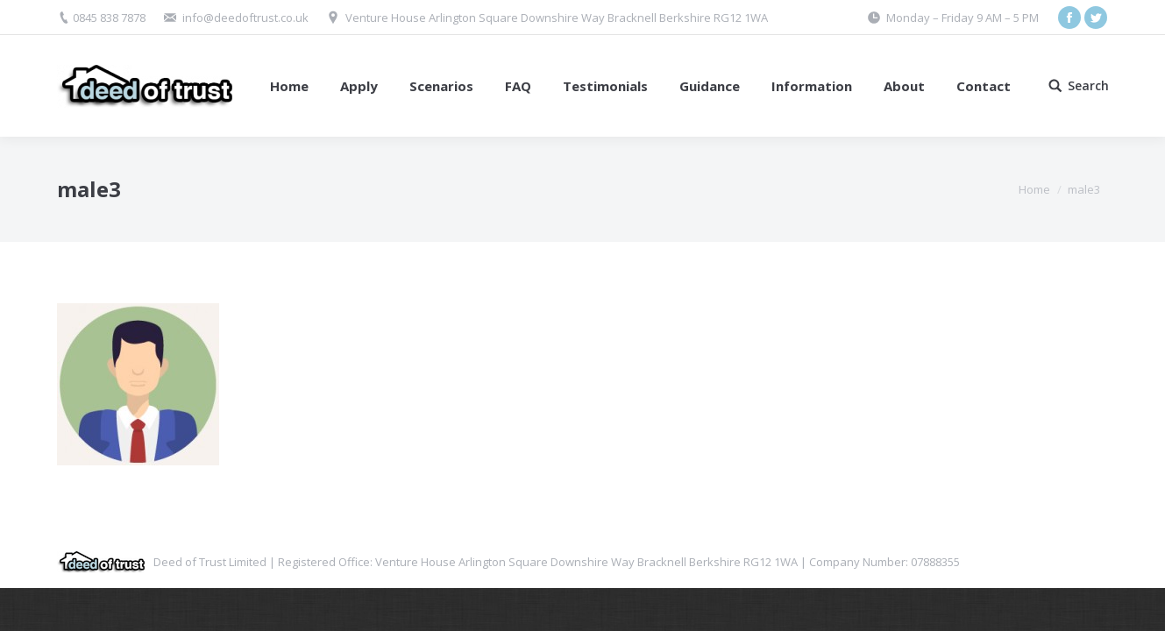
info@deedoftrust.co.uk (245, 17)
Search (1088, 86)
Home (1034, 189)
